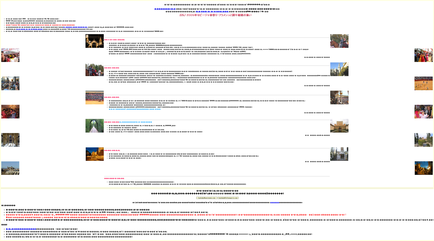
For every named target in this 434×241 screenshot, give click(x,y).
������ (274, 202)
